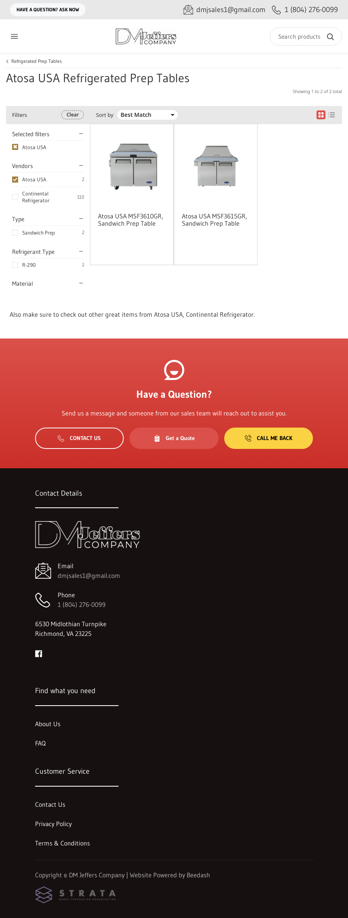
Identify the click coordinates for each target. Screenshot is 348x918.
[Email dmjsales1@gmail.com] (224, 9)
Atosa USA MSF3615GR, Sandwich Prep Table (214, 219)
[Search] (306, 36)
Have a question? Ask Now (48, 9)
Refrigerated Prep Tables (36, 61)
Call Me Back (268, 438)
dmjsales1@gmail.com (89, 575)
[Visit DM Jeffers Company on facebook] (38, 653)
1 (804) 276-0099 (82, 604)
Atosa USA (34, 179)
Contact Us (79, 438)
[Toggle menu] (14, 36)
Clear (73, 114)
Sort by (104, 115)
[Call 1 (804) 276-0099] (305, 9)
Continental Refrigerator (36, 197)
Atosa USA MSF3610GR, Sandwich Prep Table (130, 219)
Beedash (198, 875)
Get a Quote (174, 438)
